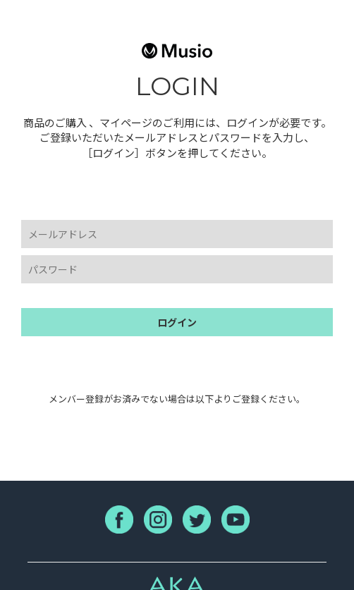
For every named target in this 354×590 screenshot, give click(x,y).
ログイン (177, 322)
